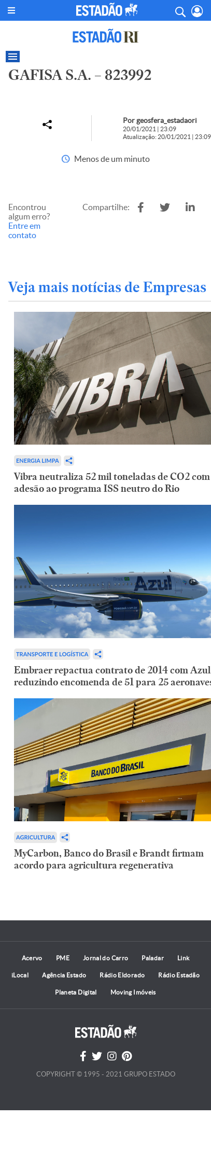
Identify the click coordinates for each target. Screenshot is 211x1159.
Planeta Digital (75, 992)
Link (183, 958)
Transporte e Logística (52, 654)
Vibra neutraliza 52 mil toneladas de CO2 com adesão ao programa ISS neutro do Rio (112, 482)
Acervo (32, 958)
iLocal (20, 975)
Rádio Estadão (179, 975)
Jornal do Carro (105, 958)
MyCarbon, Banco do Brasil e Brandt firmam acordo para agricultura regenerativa (109, 859)
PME (62, 958)
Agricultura (35, 837)
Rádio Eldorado (122, 975)
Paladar (153, 958)
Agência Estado (64, 975)
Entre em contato (24, 230)
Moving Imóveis (133, 992)
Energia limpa (37, 460)
